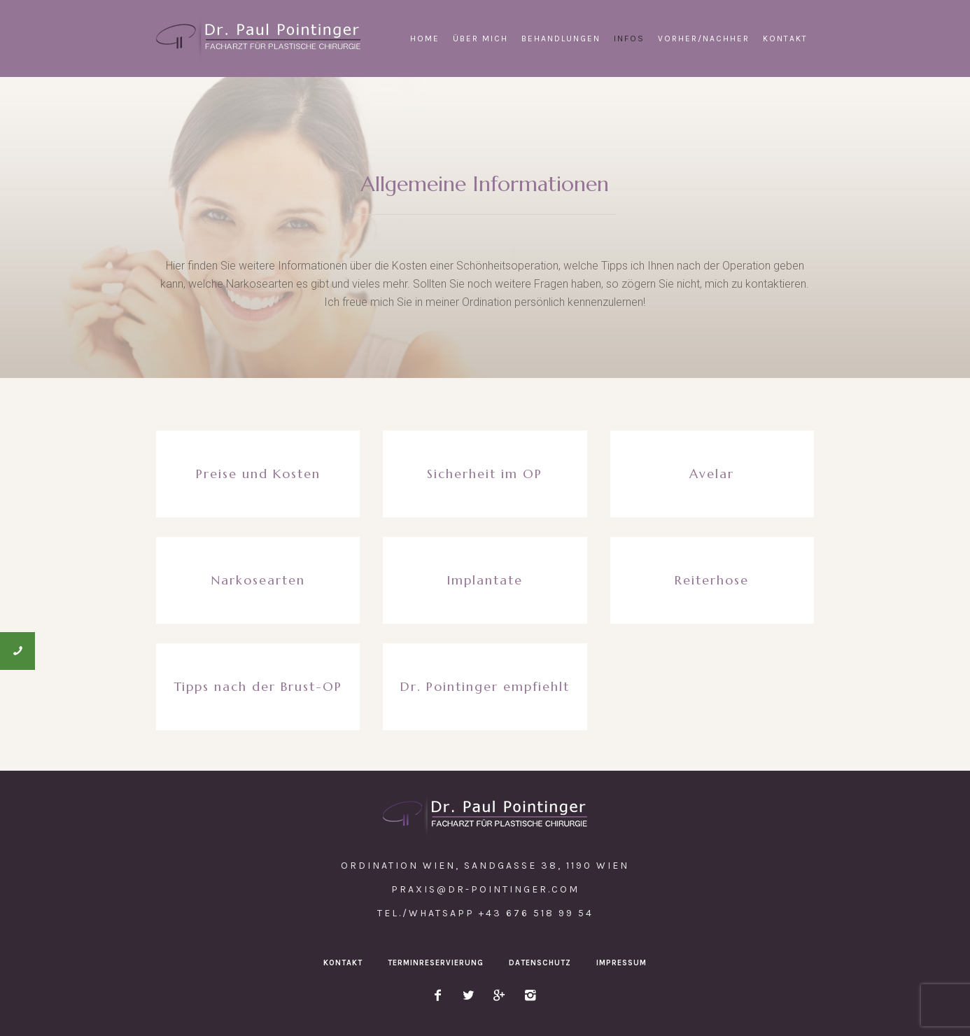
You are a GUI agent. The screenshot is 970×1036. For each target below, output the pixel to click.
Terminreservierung (436, 962)
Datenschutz (540, 962)
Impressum (621, 962)
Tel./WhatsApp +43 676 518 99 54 (485, 913)
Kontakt (343, 962)
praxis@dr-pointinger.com (485, 889)
